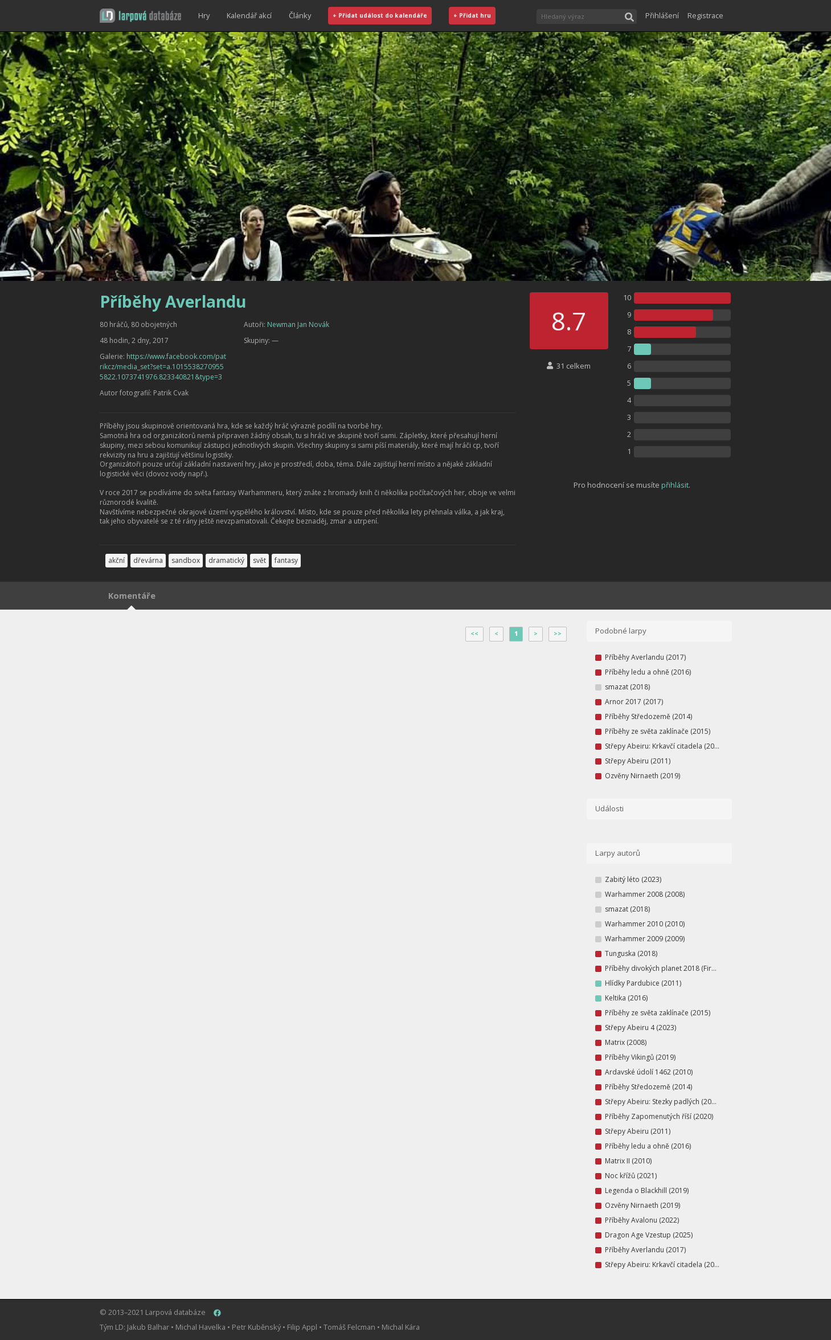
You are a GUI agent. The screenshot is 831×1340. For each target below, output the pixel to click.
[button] (140, 15)
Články (300, 15)
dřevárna (148, 560)
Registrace (705, 15)
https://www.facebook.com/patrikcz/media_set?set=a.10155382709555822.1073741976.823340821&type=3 (163, 367)
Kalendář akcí (249, 15)
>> (558, 634)
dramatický (226, 560)
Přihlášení (662, 15)
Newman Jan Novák (298, 324)
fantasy (286, 560)
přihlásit (675, 485)
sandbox (185, 560)
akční (116, 560)
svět (259, 560)
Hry (204, 15)
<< (474, 634)
